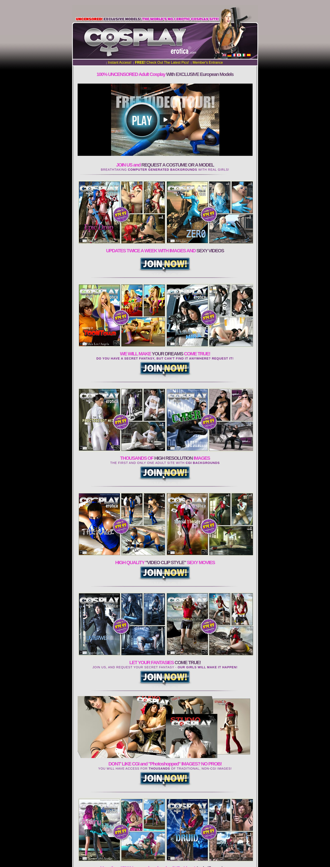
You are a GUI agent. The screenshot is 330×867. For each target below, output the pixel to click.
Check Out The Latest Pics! (162, 62)
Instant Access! (119, 62)
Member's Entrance (208, 62)
